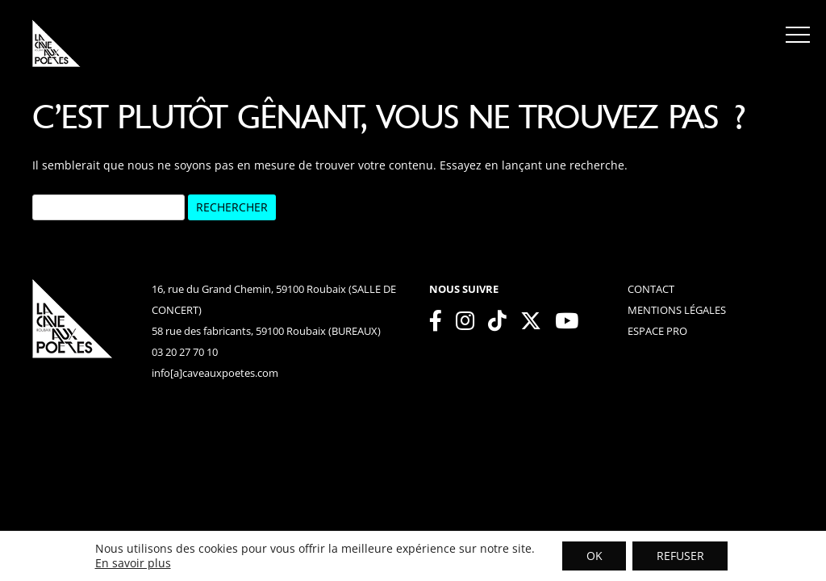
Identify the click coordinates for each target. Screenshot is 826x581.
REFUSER (680, 555)
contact (651, 289)
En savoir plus (132, 563)
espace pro (657, 331)
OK (594, 555)
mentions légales (677, 310)
